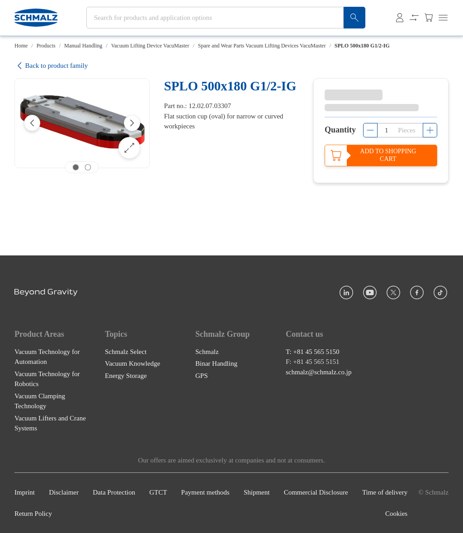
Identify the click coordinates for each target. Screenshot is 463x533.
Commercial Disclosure (316, 492)
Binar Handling (216, 363)
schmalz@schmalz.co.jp (318, 372)
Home (21, 45)
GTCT (158, 492)
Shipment (257, 492)
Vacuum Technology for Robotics (47, 379)
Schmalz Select (125, 351)
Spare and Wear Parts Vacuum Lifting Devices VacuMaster (262, 45)
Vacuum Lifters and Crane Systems (50, 423)
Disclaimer (64, 492)
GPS (201, 375)
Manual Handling (83, 45)
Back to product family (51, 66)
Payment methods (205, 492)
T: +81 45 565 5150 (313, 351)
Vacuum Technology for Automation (47, 357)
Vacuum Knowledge (132, 363)
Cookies (396, 513)
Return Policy (33, 513)
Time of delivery (384, 492)
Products (46, 45)
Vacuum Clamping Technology (39, 401)
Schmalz (207, 351)
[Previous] (32, 123)
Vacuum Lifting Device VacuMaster (150, 45)
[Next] (132, 123)
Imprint (24, 492)
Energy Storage (126, 375)
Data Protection (114, 492)
